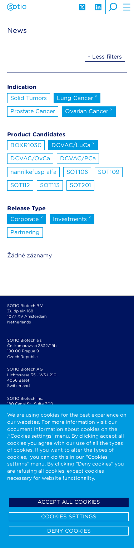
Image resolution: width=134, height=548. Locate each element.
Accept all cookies (69, 502)
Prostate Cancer (32, 111)
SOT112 (20, 185)
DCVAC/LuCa (73, 145)
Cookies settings (68, 516)
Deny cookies (69, 531)
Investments (72, 218)
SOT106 (77, 172)
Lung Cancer (77, 97)
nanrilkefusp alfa (33, 172)
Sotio (16, 7)
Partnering (25, 232)
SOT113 (50, 185)
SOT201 (80, 185)
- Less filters (105, 56)
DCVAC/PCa (78, 158)
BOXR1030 (25, 145)
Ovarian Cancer (89, 111)
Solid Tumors (28, 98)
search (112, 7)
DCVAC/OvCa (30, 158)
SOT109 (108, 172)
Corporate (26, 218)
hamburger (127, 7)
